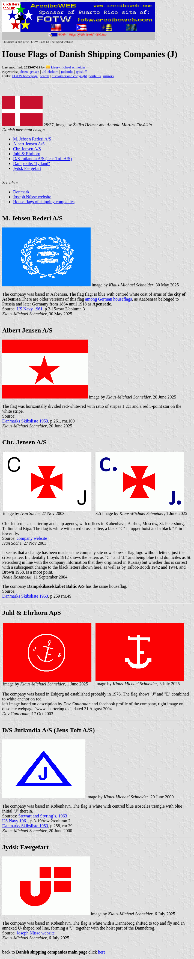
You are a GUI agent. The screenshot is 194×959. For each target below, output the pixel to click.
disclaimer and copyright (69, 76)
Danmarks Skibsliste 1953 (25, 421)
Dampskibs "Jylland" (31, 163)
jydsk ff (81, 72)
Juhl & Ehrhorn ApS (31, 612)
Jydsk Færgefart (27, 168)
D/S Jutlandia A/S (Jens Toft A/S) (42, 158)
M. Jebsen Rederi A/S (32, 139)
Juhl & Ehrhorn (26, 153)
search (44, 76)
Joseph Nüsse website (32, 196)
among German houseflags (108, 299)
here (102, 952)
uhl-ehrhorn (50, 72)
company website (32, 538)
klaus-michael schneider (68, 67)
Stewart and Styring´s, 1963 (42, 816)
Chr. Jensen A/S (27, 148)
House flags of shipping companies (43, 201)
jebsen (23, 72)
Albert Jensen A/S (29, 144)
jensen (34, 72)
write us (95, 76)
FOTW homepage (24, 76)
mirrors (108, 76)
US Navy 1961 (30, 309)
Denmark (21, 192)
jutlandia (67, 72)
